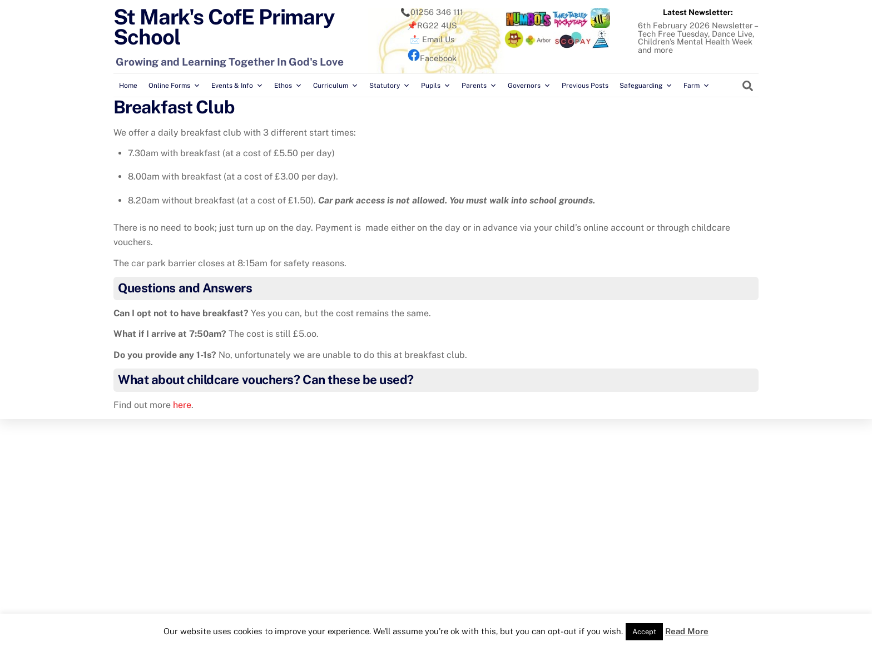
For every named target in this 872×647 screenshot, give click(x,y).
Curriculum (335, 85)
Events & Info (237, 85)
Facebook (432, 58)
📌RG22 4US (432, 25)
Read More (686, 631)
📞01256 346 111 (431, 12)
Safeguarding (646, 85)
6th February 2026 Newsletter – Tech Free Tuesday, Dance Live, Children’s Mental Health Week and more (697, 37)
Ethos (288, 85)
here (182, 405)
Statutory (389, 85)
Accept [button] (644, 632)
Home (128, 85)
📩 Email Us (432, 39)
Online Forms (174, 85)
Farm (696, 85)
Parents (479, 85)
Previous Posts (585, 85)
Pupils (435, 85)
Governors (529, 85)
